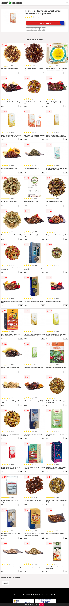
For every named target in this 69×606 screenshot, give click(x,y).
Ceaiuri (66, 3)
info (21, 73)
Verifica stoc (52, 23)
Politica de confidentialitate (35, 594)
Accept (41, 604)
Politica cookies (50, 594)
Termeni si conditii (19, 594)
